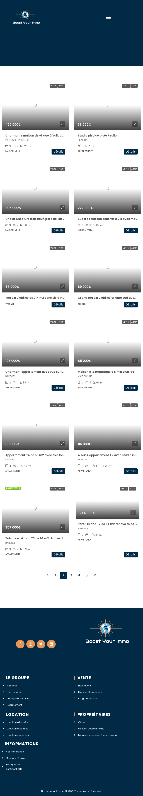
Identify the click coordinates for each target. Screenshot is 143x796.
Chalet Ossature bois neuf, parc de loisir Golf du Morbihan (48, 219)
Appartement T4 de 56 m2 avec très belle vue (38, 455)
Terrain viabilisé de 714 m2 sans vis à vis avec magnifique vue (50, 298)
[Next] (87, 575)
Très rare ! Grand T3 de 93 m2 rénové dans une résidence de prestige (56, 538)
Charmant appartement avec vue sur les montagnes (44, 372)
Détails (58, 151)
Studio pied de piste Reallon (98, 135)
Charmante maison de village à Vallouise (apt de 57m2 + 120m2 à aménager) (62, 135)
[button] (108, 17)
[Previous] (47, 575)
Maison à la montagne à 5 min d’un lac (106, 372)
